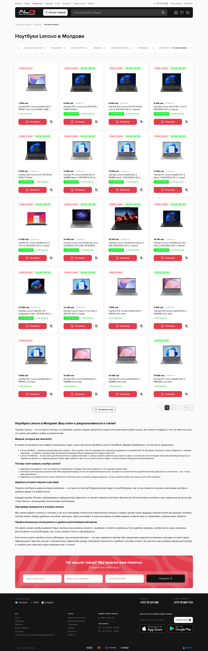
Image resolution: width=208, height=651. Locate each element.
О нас (57, 4)
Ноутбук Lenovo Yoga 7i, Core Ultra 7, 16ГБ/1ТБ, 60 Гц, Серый (80, 312)
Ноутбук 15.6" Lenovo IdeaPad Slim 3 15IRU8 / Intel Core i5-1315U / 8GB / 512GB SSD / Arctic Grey (34, 108)
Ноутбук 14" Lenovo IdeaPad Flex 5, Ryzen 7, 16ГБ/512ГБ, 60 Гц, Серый (169, 176)
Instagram (47, 600)
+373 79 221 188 (162, 4)
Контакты (67, 4)
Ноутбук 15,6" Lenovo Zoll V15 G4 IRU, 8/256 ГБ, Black (80, 108)
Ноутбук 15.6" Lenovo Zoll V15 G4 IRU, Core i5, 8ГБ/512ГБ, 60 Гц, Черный (125, 108)
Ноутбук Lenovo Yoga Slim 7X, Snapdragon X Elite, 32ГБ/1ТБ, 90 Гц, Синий (34, 312)
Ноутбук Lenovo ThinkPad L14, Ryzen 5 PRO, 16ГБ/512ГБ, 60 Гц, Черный (126, 244)
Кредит (71, 626)
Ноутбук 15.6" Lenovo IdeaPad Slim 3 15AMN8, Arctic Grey (170, 312)
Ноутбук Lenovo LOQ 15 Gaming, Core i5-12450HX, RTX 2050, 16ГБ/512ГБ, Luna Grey (81, 244)
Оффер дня (37, 4)
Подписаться (183, 618)
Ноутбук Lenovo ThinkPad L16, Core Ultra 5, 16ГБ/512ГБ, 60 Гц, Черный (170, 244)
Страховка (72, 622)
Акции (27, 4)
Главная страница (23, 24)
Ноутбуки (38, 24)
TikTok (34, 600)
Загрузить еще (104, 407)
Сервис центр (79, 4)
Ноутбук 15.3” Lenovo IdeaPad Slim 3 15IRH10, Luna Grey (34, 380)
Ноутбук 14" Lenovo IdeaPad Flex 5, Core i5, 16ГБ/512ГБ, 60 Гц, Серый (34, 244)
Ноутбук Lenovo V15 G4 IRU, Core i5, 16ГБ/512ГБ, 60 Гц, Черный (170, 108)
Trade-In (91, 4)
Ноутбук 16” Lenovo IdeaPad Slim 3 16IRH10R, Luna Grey (169, 380)
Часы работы (176, 4)
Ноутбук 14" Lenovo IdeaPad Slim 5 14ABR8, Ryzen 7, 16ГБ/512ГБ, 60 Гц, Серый (80, 176)
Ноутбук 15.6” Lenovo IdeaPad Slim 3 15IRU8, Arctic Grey (125, 312)
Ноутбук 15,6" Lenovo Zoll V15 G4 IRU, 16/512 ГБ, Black (35, 176)
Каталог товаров (55, 12)
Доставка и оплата (76, 619)
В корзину (33, 121)
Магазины (19, 619)
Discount (72, 629)
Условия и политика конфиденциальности (35, 633)
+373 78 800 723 (183, 600)
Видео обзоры (22, 626)
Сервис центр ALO (76, 616)
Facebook (21, 600)
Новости (18, 4)
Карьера (49, 4)
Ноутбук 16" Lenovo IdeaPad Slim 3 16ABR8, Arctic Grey (124, 380)
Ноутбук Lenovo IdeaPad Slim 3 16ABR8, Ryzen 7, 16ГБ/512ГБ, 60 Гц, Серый (125, 176)
